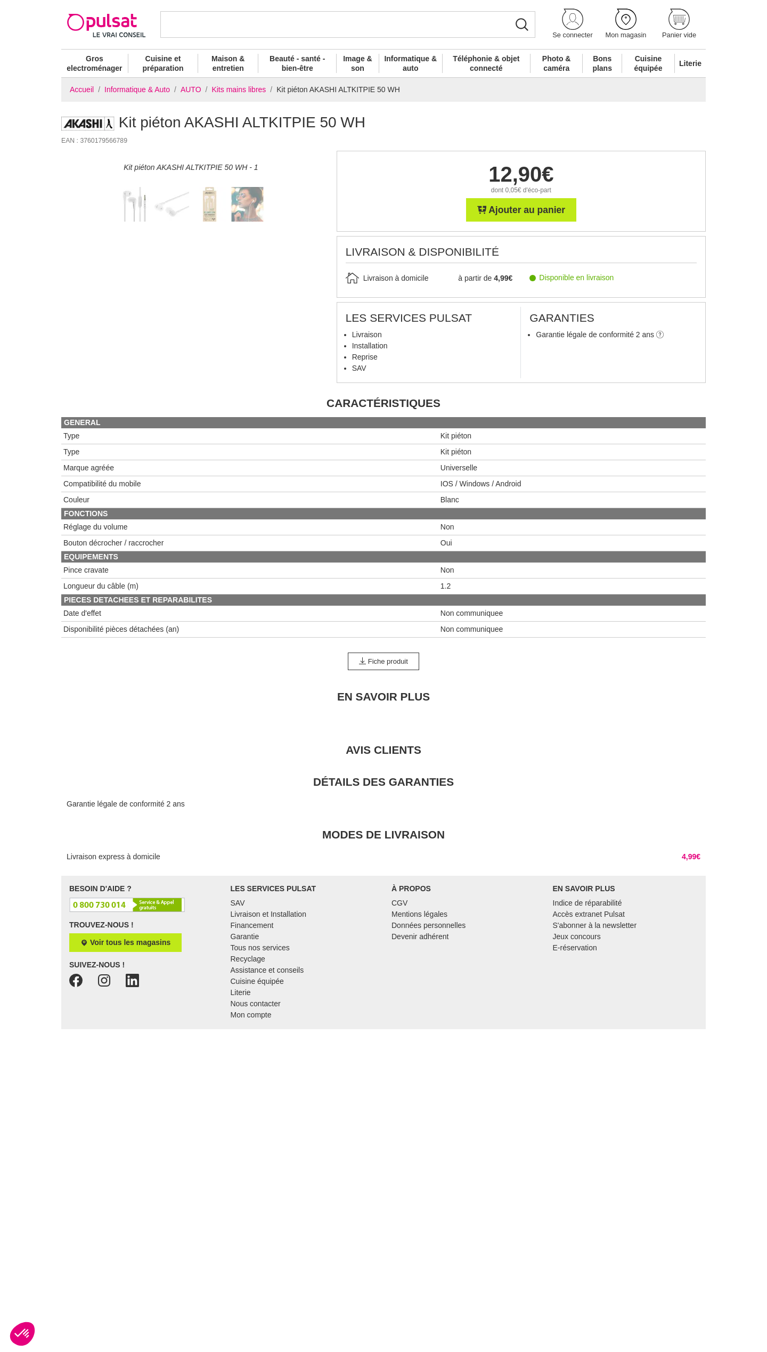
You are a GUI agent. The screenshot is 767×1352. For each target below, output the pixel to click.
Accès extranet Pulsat (589, 1008)
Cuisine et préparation (162, 63)
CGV (399, 996)
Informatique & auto (410, 63)
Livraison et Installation (268, 1008)
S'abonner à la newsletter (595, 1019)
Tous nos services (260, 1041)
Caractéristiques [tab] (383, 497)
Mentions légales (419, 1008)
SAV (238, 996)
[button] (572, 24)
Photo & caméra (556, 63)
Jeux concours (577, 1030)
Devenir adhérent (419, 1030)
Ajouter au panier (521, 210)
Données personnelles (428, 1019)
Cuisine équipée (648, 63)
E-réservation (575, 1041)
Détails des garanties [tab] (383, 875)
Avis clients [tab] (383, 843)
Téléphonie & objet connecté (486, 63)
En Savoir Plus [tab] (383, 790)
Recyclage (248, 1052)
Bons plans (602, 63)
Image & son (357, 63)
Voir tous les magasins (125, 1036)
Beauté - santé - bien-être (297, 63)
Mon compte (251, 1108)
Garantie (245, 1030)
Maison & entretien (227, 63)
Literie (690, 63)
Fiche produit (383, 755)
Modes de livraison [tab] (383, 928)
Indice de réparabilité (587, 996)
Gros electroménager (94, 63)
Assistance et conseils (267, 1064)
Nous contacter (256, 1097)
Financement (252, 1019)
